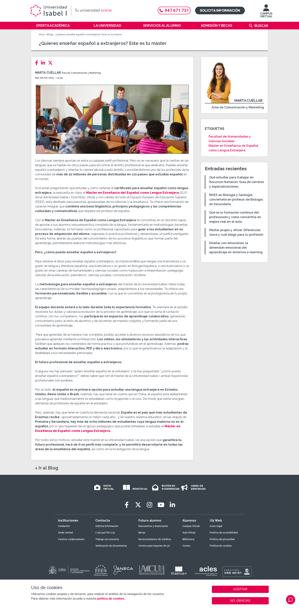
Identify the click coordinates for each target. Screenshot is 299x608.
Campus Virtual (191, 526)
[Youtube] (161, 504)
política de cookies (110, 598)
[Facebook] (37, 62)
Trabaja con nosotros (107, 539)
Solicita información (220, 10)
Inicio (42, 34)
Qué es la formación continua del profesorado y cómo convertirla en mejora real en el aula (235, 217)
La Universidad (107, 25)
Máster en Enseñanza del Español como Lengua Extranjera (132, 192)
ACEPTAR (240, 589)
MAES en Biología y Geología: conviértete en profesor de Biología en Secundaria (236, 199)
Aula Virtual (188, 532)
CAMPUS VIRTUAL (266, 13)
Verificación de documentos (111, 545)
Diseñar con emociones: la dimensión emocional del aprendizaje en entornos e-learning (236, 247)
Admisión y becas (216, 25)
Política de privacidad (222, 539)
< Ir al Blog (46, 468)
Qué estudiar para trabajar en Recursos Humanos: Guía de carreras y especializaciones (236, 182)
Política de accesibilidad (224, 532)
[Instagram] (149, 504)
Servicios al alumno (162, 25)
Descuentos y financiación (153, 526)
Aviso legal (216, 526)
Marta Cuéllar (48, 72)
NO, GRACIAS (240, 600)
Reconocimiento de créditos (154, 539)
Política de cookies (221, 545)
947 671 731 (174, 10)
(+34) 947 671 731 (105, 532)
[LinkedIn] (44, 62)
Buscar (261, 26)
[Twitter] (51, 62)
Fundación (64, 526)
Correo (186, 545)
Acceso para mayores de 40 (154, 545)
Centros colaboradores (71, 539)
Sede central (65, 532)
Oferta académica (53, 25)
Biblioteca (188, 539)
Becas (141, 532)
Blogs (50, 34)
